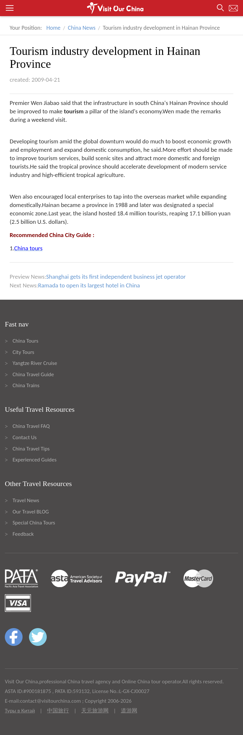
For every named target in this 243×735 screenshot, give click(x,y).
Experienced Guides (34, 459)
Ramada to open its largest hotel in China (89, 285)
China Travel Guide (33, 374)
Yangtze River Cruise (35, 363)
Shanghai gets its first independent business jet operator (116, 276)
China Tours (25, 340)
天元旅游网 (95, 710)
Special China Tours (34, 522)
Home (53, 27)
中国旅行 (58, 710)
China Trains (26, 385)
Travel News (26, 500)
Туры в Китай (20, 710)
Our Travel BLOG (31, 511)
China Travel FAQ (31, 426)
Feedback (23, 534)
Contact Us (25, 437)
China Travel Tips (31, 448)
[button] (121, 8)
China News (82, 27)
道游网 (129, 710)
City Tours (23, 352)
